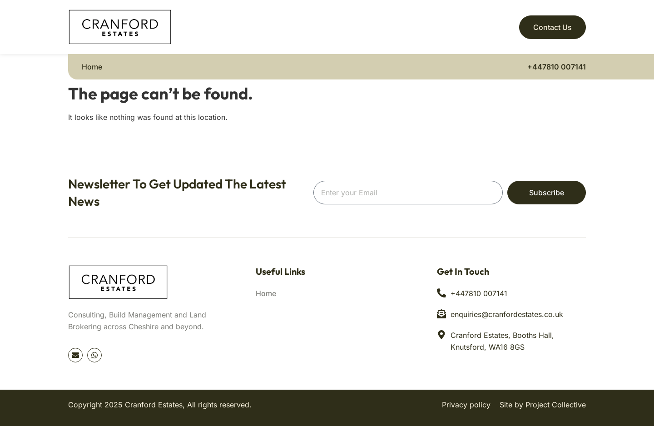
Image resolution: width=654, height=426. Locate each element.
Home (92, 66)
